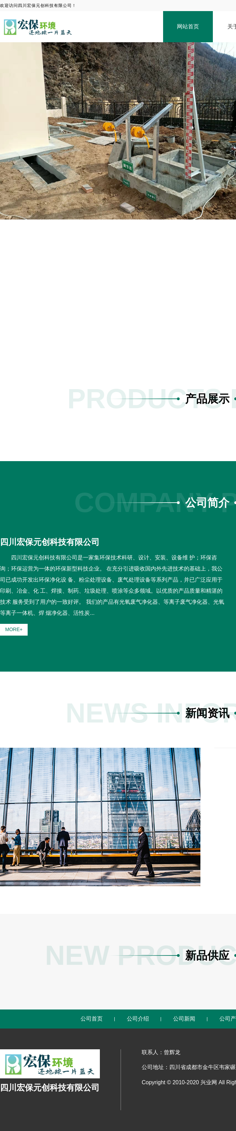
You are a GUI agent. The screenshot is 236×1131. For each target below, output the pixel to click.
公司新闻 (184, 1019)
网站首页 (188, 26)
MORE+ (13, 629)
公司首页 (92, 1019)
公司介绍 (138, 1019)
